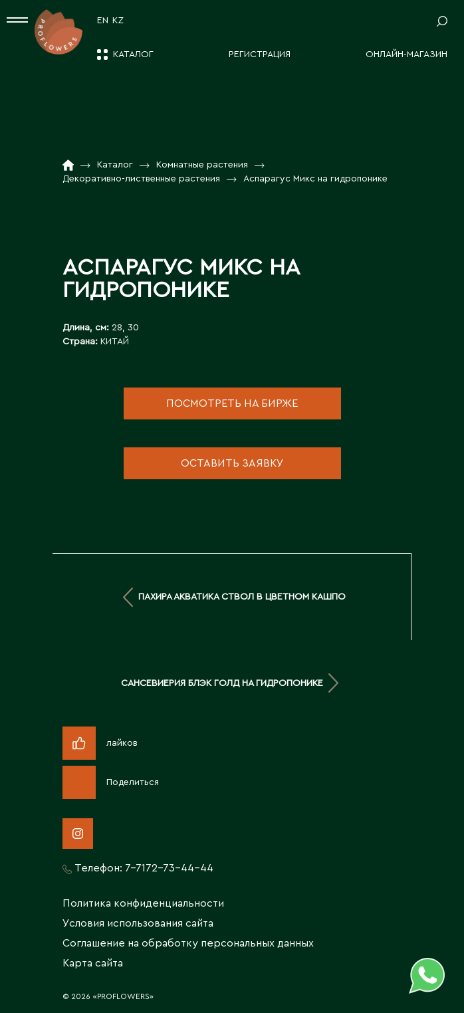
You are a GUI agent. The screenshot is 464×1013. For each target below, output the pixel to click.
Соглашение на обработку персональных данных (188, 943)
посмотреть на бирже (232, 403)
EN (102, 20)
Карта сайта (92, 963)
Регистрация (259, 54)
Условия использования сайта (137, 923)
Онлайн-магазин (406, 54)
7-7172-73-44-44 (169, 868)
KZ (118, 20)
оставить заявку (232, 463)
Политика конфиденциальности (143, 903)
